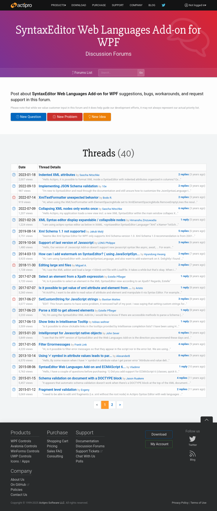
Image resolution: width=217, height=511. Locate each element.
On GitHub (20, 485)
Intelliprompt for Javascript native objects (70, 333)
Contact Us (19, 495)
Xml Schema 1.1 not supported (62, 231)
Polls (79, 461)
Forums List (82, 73)
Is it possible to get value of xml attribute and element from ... (85, 288)
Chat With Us (85, 456)
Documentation (87, 441)
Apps (26, 461)
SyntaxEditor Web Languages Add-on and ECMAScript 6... (82, 367)
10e (104, 186)
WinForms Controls (25, 451)
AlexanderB (123, 356)
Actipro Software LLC (51, 502)
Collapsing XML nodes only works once (68, 209)
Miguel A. (81, 265)
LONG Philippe (106, 242)
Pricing (52, 446)
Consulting (55, 456)
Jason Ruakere (135, 378)
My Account (159, 444)
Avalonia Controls (24, 446)
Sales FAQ (54, 451)
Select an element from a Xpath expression (71, 277)
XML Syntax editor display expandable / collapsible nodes (82, 220)
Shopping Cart (57, 441)
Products (21, 433)
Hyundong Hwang (154, 254)
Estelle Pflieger (117, 276)
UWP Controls (21, 456)
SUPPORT (118, 5)
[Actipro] (21, 5)
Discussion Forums (108, 54)
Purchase (57, 433)
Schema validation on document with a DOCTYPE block (80, 378)
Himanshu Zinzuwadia (143, 220)
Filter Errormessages (54, 344)
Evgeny (85, 389)
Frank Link (81, 344)
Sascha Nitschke (90, 175)
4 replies (183, 344)
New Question (28, 117)
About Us (17, 480)
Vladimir (135, 367)
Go (141, 72)
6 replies (183, 208)
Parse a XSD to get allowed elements (66, 310)
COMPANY (136, 5)
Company (21, 471)
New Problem (64, 117)
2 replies (183, 174)
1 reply (185, 219)
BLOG (152, 5)
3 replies (183, 242)
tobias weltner (100, 322)
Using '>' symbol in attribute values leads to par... (75, 356)
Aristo (139, 288)
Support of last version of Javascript (66, 243)
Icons (15, 461)
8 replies (183, 355)
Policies (17, 490)
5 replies (183, 230)
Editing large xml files (55, 265)
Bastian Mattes (111, 299)
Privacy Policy (180, 502)
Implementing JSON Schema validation (68, 186)
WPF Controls (21, 441)
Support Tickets (89, 451)
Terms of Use (198, 502)
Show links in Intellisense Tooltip (63, 322)
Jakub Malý (96, 231)
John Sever (112, 333)
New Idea (97, 117)
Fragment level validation (58, 390)
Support (84, 433)
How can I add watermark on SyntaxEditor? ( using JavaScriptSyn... (89, 254)
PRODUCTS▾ (58, 5)
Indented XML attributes (57, 175)
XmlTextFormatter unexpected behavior (69, 197)
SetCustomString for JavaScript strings (68, 299)
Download (159, 434)
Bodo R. (107, 197)
